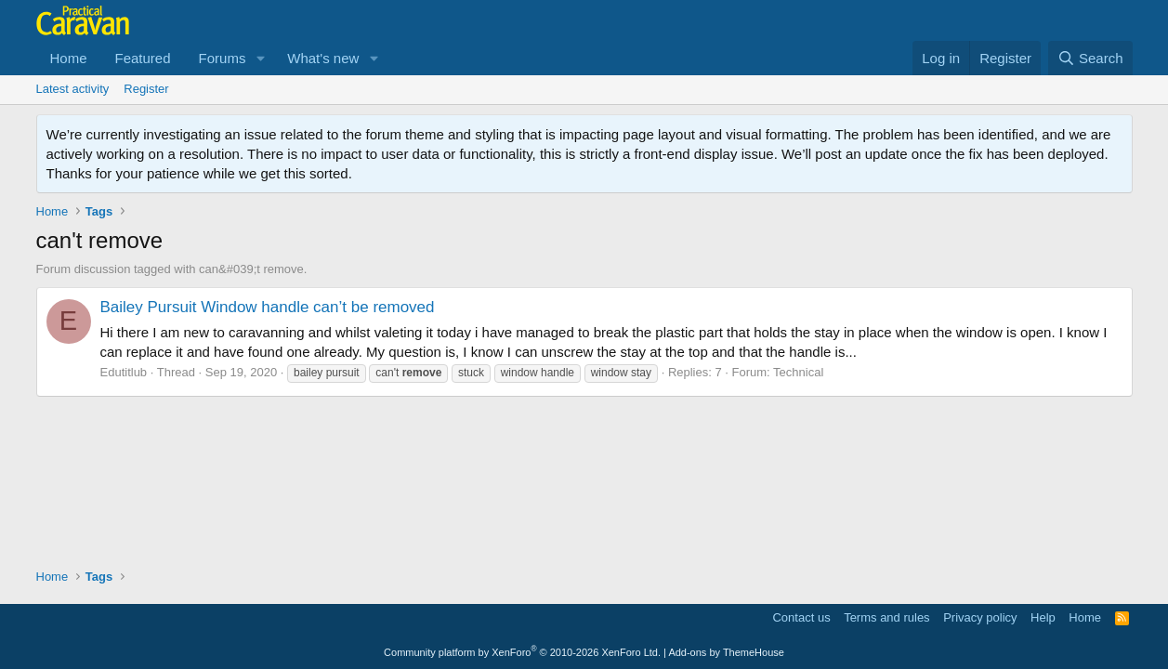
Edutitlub (124, 372)
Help (1043, 617)
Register (146, 89)
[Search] (1090, 58)
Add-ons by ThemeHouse (726, 652)
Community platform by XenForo (522, 652)
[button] (260, 58)
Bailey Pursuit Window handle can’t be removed (267, 307)
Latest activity (73, 89)
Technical (798, 372)
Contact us (801, 617)
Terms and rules (886, 617)
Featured (143, 58)
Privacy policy (980, 617)
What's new (323, 58)
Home (68, 58)
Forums (222, 58)
